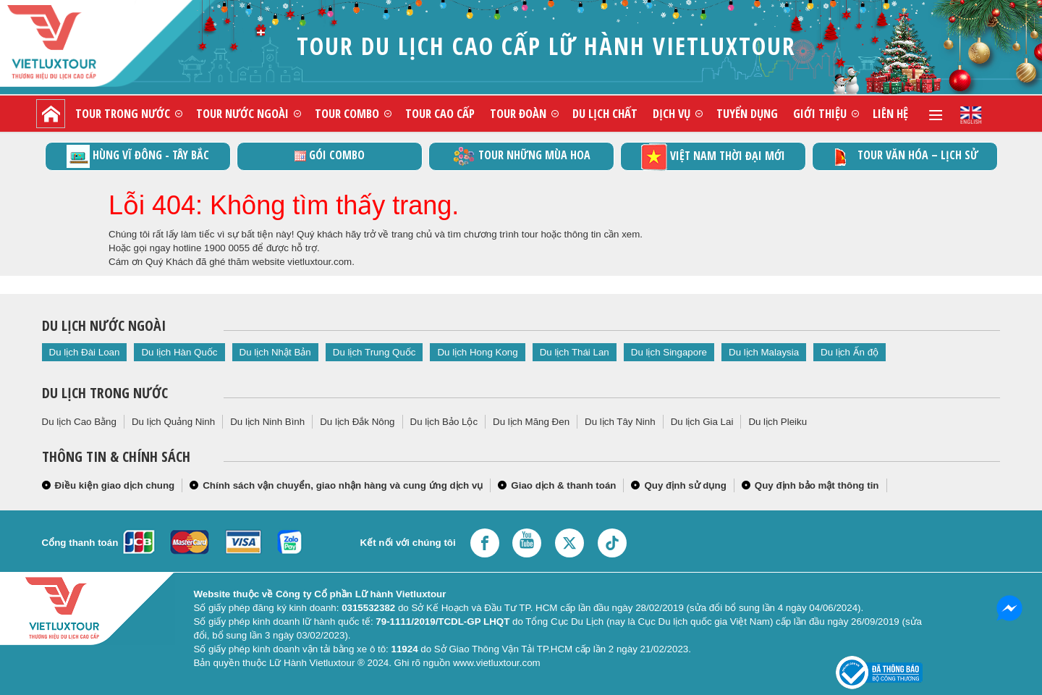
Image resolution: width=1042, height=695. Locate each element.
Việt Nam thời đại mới (713, 157)
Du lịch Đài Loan (84, 352)
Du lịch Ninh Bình (267, 421)
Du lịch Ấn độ (849, 352)
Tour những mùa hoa (521, 156)
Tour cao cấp (440, 113)
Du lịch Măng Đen (531, 421)
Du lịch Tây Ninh (620, 421)
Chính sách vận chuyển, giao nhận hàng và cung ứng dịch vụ (343, 485)
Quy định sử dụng (685, 485)
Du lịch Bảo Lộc (444, 421)
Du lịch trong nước (105, 393)
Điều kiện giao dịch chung (115, 485)
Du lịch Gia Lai (702, 421)
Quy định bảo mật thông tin (817, 485)
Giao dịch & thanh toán (563, 485)
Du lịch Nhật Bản (275, 352)
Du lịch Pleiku (777, 421)
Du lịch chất (605, 113)
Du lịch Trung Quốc (374, 352)
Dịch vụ (671, 113)
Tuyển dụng (747, 113)
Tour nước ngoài (242, 113)
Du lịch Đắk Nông (357, 421)
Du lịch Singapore (669, 352)
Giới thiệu (820, 113)
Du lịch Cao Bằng (79, 421)
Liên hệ (890, 113)
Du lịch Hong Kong (477, 352)
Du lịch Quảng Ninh (173, 421)
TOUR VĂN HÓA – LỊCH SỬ (904, 156)
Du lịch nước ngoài (104, 325)
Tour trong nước (122, 113)
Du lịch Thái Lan (574, 352)
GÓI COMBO (330, 155)
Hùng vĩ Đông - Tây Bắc (138, 156)
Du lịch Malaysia (764, 352)
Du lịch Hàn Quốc (179, 352)
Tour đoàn (518, 113)
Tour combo (347, 113)
